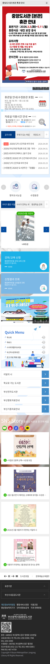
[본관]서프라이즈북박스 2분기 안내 (26, 153)
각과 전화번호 (36, 607)
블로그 (3, 428)
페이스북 (15, 428)
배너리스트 (17, 576)
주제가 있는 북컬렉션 (23, 134)
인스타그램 (21, 428)
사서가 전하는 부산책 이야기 (23, 204)
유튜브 (9, 428)
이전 (34, 86)
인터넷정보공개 (23, 607)
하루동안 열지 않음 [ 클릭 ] (37, 82)
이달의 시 (8, 374)
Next (46, 187)
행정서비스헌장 (23, 604)
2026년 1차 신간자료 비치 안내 (26, 163)
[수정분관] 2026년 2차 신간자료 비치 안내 (26, 158)
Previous (4, 187)
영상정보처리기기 (8, 607)
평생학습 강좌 (36, 204)
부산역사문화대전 (13, 352)
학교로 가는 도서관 (12, 383)
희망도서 (36, 134)
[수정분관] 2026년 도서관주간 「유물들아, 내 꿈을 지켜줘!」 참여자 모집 (26, 167)
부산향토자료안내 (12, 400)
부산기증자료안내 (12, 409)
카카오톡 (26, 428)
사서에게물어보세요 (14, 347)
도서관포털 (24, 576)
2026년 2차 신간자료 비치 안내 (29, 143)
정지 (39, 86)
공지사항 (8, 134)
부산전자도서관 (11, 391)
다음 (45, 86)
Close (46, 3)
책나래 (9, 337)
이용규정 (34, 604)
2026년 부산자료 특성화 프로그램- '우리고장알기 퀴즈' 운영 (26, 148)
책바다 (9, 342)
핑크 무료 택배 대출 (14, 357)
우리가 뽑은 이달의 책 (8, 204)
